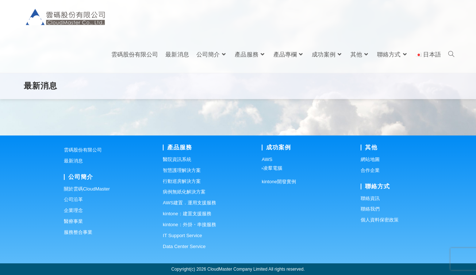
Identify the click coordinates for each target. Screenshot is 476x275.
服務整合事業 (78, 232)
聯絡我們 (370, 209)
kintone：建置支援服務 (187, 213)
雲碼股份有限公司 (83, 150)
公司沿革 (73, 199)
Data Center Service (184, 246)
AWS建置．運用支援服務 (189, 202)
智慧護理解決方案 (182, 170)
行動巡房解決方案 (182, 181)
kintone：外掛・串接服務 (189, 224)
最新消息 (73, 161)
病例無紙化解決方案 (184, 192)
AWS (267, 159)
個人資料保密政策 (380, 220)
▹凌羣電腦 (272, 168)
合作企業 (370, 170)
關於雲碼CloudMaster (87, 189)
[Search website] (451, 54)
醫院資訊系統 (177, 159)
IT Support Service (182, 235)
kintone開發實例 (279, 181)
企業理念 (73, 210)
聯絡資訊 (370, 198)
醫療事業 (73, 221)
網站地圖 (370, 159)
